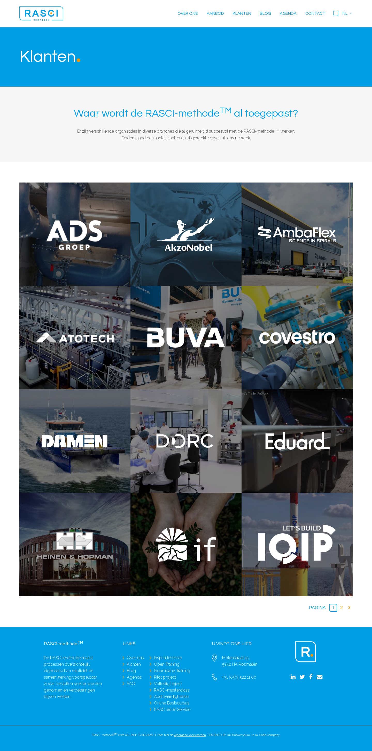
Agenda (288, 13)
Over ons (187, 13)
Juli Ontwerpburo (238, 735)
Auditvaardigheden (171, 696)
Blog (265, 13)
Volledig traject (168, 683)
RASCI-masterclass (172, 690)
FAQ (131, 683)
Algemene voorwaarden (190, 735)
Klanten (242, 13)
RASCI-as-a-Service (172, 709)
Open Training (167, 664)
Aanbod (215, 13)
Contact (315, 13)
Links (129, 644)
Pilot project (165, 677)
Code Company (269, 735)
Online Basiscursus (171, 703)
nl (345, 13)
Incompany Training (172, 670)
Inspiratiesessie (168, 657)
